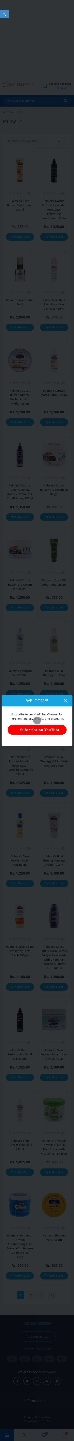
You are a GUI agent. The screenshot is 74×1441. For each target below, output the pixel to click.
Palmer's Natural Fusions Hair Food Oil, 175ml (20, 1054)
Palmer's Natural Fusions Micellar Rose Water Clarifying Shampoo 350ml (20, 765)
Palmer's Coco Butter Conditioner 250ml (20, 205)
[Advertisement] (37, 42)
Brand (12, 112)
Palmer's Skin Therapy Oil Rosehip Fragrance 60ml (54, 761)
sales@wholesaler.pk (37, 1348)
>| (52, 1295)
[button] (60, 84)
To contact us (37, 1336)
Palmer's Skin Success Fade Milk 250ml (20, 1145)
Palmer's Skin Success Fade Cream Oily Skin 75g (53, 1054)
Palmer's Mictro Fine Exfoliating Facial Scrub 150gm (20, 951)
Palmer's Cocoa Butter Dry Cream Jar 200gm (20, 584)
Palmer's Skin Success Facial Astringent (19, 860)
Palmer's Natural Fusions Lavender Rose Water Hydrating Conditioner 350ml (54, 209)
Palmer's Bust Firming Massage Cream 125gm (54, 860)
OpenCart (44, 1417)
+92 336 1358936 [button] (37, 1323)
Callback (62, 88)
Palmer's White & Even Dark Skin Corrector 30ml (54, 304)
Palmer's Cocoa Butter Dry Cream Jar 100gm (54, 490)
